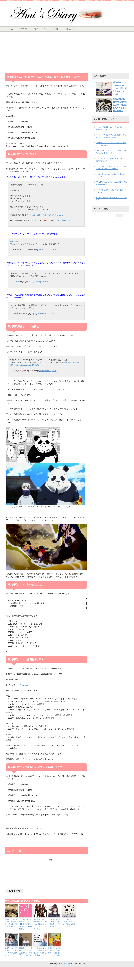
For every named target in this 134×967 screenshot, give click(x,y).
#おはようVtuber (35, 215)
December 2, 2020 (64, 220)
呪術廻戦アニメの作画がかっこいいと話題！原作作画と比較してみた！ (120, 88)
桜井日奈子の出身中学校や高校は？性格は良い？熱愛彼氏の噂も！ (54, 922)
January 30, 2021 (42, 281)
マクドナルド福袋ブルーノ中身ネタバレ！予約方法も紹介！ (111, 160)
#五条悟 (75, 362)
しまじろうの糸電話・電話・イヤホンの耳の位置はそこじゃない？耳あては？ (54, 952)
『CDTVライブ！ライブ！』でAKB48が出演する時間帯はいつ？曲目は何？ (25, 924)
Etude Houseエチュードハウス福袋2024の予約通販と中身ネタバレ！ (111, 152)
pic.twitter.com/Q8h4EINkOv (27, 365)
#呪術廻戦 (14, 241)
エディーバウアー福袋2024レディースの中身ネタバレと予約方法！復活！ (111, 167)
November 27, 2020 (45, 313)
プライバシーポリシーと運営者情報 (45, 29)
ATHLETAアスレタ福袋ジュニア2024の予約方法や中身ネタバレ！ (111, 183)
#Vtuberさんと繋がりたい (53, 215)
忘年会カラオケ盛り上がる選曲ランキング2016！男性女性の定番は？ (11, 922)
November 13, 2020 (48, 250)
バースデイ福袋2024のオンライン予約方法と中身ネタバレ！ (111, 128)
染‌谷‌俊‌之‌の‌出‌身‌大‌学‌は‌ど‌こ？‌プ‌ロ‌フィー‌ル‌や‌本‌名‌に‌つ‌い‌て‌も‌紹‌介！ (11, 951)
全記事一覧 (23, 29)
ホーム (10, 29)
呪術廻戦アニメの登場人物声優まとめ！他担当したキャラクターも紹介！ (120, 105)
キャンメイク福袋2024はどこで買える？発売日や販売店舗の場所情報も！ (111, 136)
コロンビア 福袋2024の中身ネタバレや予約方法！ (111, 199)
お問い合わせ (69, 29)
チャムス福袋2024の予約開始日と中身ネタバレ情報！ (111, 175)
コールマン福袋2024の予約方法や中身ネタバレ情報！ (111, 191)
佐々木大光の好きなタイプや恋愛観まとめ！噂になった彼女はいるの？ (40, 951)
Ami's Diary (66, 964)
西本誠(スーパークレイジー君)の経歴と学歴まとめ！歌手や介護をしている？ (25, 952)
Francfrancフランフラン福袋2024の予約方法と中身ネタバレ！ (111, 144)
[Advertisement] (67, 51)
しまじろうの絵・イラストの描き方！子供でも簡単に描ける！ (68, 922)
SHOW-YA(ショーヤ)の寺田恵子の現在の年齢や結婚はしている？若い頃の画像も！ (40, 924)
